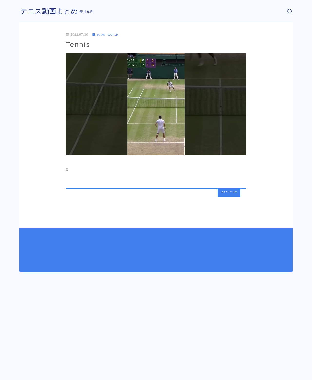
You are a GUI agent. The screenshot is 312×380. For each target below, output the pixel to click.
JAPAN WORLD (107, 34)
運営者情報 (28, 372)
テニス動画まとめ (51, 11)
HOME (25, 358)
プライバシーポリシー (61, 372)
